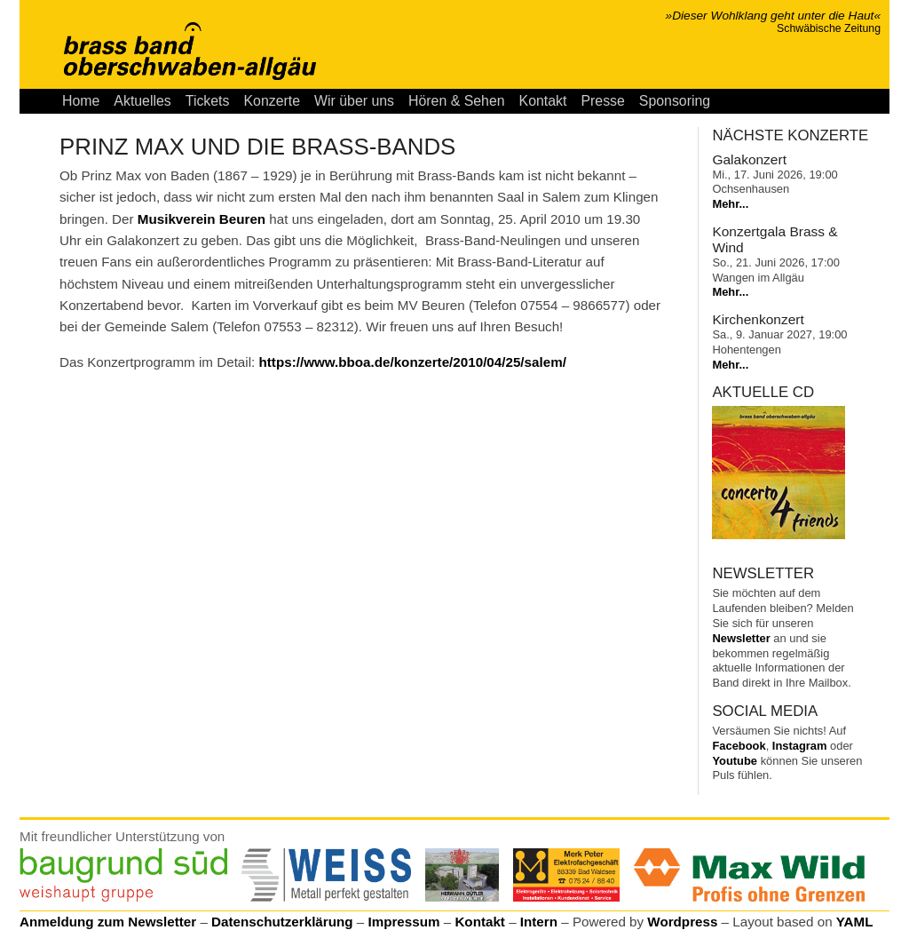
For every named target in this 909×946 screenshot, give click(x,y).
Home (80, 100)
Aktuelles (142, 100)
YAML (854, 921)
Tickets (208, 100)
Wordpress (682, 921)
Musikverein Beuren (201, 219)
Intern (538, 921)
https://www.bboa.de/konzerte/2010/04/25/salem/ (412, 362)
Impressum (403, 921)
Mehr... (730, 204)
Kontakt (543, 100)
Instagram (799, 745)
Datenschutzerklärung (282, 921)
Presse (602, 100)
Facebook (738, 745)
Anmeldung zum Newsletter (108, 921)
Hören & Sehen (456, 100)
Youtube (734, 760)
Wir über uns (354, 100)
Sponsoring (674, 100)
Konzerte (271, 100)
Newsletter (741, 638)
